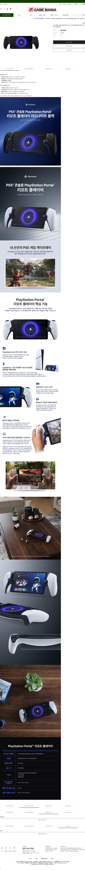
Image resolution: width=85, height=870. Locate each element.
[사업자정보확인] (50, 861)
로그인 (60, 4)
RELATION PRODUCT (29, 68)
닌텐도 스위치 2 (54, 15)
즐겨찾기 (5, 4)
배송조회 (14, 849)
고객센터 (76, 4)
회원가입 (64, 4)
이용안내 (36, 858)
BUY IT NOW (69, 42)
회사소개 (30, 858)
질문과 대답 (66, 15)
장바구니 (82, 4)
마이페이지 (70, 4)
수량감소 (66, 37)
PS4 (19, 15)
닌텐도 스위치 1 (42, 15)
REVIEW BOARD (48, 68)
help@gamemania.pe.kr (63, 863)
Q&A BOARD (68, 68)
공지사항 (10, 849)
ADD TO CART (69, 46)
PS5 (31, 15)
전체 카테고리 (6, 15)
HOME (32, 18)
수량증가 (64, 37)
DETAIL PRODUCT (10, 68)
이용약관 (52, 858)
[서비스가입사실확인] (74, 851)
